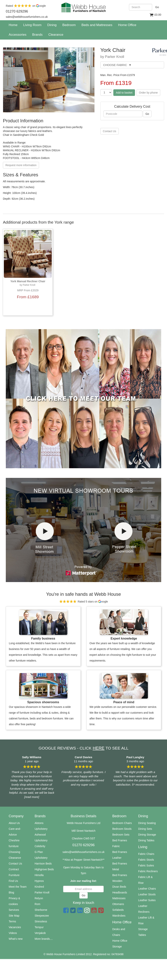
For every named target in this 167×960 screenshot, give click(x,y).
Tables (142, 934)
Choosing (14, 852)
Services (14, 909)
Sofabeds (118, 909)
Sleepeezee (42, 915)
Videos (13, 933)
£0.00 (155, 15)
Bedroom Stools (122, 828)
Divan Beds (119, 886)
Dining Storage (147, 834)
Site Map (14, 915)
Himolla (39, 875)
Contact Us (15, 863)
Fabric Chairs (146, 853)
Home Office (127, 25)
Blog (11, 892)
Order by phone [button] (148, 92)
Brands (37, 34)
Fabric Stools (146, 859)
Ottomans (118, 904)
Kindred (39, 886)
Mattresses (118, 898)
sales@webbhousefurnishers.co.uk (83, 852)
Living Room (32, 25)
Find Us (13, 880)
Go (157, 7)
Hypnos (39, 880)
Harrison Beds (43, 863)
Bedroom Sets (121, 834)
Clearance (15, 857)
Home (14, 25)
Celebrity (40, 846)
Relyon (39, 898)
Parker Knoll (42, 892)
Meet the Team (17, 886)
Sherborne (41, 909)
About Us (14, 823)
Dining (52, 25)
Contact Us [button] (109, 131)
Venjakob (40, 933)
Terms (12, 921)
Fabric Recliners (148, 871)
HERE (98, 748)
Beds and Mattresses (96, 25)
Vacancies (15, 927)
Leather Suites (147, 900)
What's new (16, 938)
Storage (143, 929)
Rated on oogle (26, 5)
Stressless (41, 921)
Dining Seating (147, 823)
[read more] (31, 797)
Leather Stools (147, 894)
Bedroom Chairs (122, 823)
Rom (37, 904)
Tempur (39, 927)
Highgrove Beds (44, 869)
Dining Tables (146, 840)
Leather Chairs (147, 888)
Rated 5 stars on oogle (83, 601)
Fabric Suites (146, 865)
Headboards (119, 892)
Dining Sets (145, 828)
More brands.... (44, 938)
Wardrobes (118, 915)
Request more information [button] (20, 165)
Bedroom (69, 25)
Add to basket (124, 92)
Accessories (17, 34)
